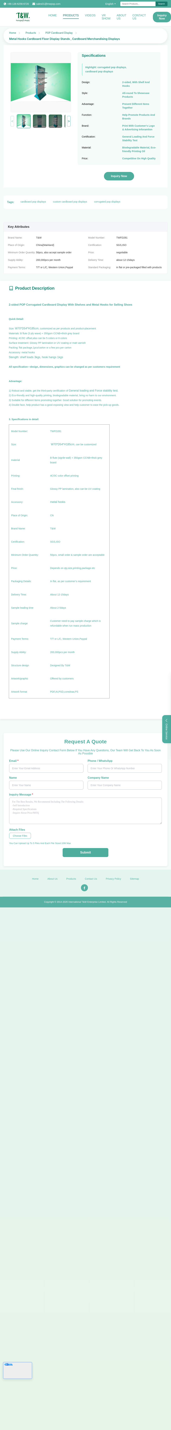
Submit (85, 852)
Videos (90, 15)
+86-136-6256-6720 (18, 3)
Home (52, 15)
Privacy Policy (113, 880)
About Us (121, 17)
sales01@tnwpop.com (48, 3)
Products (71, 15)
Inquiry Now (119, 176)
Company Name (98, 777)
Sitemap (134, 880)
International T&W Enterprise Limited (87, 904)
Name (13, 777)
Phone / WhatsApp (100, 760)
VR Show (106, 17)
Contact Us (139, 17)
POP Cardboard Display (59, 32)
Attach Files (17, 829)
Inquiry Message (21, 794)
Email (13, 760)
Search (161, 4)
